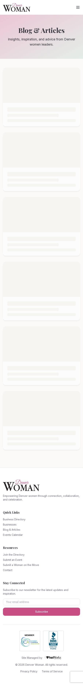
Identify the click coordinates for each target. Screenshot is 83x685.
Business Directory (14, 519)
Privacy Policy (28, 671)
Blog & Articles (11, 529)
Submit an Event (12, 559)
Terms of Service (52, 671)
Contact (7, 570)
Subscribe (41, 611)
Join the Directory (14, 554)
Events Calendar (13, 534)
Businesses (9, 524)
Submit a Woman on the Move (21, 564)
